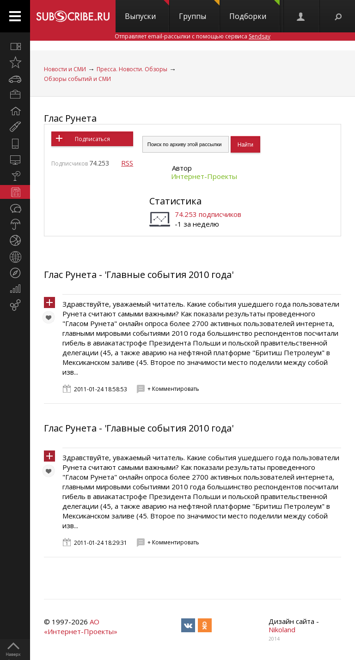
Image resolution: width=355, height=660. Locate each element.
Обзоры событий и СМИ (77, 79)
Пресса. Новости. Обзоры (132, 69)
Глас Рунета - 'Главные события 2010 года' (138, 274)
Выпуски (147, 10)
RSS (127, 162)
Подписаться (92, 139)
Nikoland (282, 629)
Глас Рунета (70, 118)
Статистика (175, 201)
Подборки (254, 10)
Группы (199, 10)
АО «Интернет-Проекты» (80, 626)
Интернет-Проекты (204, 176)
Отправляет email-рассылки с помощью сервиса (192, 36)
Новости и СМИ (65, 69)
